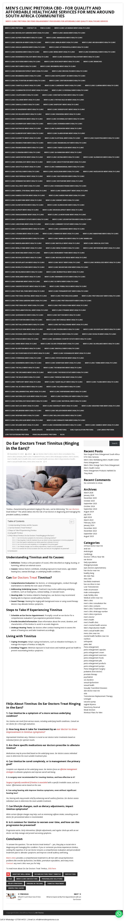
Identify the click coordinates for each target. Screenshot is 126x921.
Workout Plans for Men (93, 712)
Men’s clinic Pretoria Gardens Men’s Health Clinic (26, 301)
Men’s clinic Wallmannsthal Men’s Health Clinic (25, 392)
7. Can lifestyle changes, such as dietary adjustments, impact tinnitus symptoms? (39, 546)
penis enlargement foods (94, 658)
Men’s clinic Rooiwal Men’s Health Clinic (22, 334)
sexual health (89, 685)
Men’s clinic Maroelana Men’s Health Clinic (23, 243)
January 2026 (89, 495)
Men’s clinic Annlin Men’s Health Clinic (61, 42)
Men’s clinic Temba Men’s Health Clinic (101, 363)
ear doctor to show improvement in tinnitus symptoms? (41, 730)
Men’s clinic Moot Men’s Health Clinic (64, 262)
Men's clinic (48, 454)
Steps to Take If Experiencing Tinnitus (23, 530)
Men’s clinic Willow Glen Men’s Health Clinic (24, 420)
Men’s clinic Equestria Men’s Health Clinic (102, 138)
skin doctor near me (92, 690)
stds (85, 693)
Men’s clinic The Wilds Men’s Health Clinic (22, 377)
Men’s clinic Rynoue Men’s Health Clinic (22, 339)
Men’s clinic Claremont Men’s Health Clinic (63, 85)
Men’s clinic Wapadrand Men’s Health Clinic (68, 392)
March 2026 (88, 492)
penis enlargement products (95, 663)
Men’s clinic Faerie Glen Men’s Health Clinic (65, 148)
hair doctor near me (92, 570)
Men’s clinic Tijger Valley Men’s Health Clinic (64, 382)
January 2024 (89, 525)
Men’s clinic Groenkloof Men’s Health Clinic (24, 162)
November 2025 (90, 498)
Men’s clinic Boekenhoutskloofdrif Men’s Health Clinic (76, 57)
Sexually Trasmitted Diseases (95, 688)
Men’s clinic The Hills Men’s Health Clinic (22, 368)
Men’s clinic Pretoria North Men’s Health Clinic (71, 301)
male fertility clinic (91, 595)
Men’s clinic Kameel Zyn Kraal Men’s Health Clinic (26, 191)
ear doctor (40, 454)
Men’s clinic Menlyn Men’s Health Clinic (62, 248)
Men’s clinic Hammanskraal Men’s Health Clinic (64, 167)
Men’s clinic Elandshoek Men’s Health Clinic (63, 128)
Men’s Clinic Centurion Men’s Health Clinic (67, 81)
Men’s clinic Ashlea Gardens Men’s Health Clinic (25, 47)
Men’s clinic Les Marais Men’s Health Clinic (72, 28)
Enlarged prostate (91, 565)
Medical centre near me (93, 598)
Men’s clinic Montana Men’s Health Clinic (22, 253)
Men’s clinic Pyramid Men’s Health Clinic (69, 310)
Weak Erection (89, 710)
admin (29, 454)
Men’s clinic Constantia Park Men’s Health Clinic (63, 95)
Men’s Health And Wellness (16, 430)
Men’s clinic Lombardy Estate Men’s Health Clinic (65, 224)
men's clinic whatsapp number (56, 456)
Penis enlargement (91, 647)
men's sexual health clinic (16, 461)
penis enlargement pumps (94, 666)
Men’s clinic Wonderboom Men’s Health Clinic (62, 425)
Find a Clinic (45, 28)
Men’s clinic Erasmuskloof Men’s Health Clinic (67, 143)
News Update (37, 430)
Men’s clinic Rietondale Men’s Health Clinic (64, 320)
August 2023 (89, 536)
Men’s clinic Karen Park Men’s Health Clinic (67, 195)
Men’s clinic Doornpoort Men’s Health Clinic (24, 124)
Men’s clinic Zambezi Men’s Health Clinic (102, 425)
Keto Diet (87, 578)
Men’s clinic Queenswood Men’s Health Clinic (24, 315)
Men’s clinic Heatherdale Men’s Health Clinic (24, 176)
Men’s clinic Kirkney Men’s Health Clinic (62, 200)
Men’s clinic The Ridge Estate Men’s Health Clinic (68, 372)
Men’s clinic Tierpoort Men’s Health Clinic (23, 382)
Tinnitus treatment (55, 883)
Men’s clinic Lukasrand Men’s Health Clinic (67, 229)
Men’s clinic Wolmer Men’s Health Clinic (22, 425)
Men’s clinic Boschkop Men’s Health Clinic (62, 62)
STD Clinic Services (91, 457)
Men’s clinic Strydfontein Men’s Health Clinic (64, 358)
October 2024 (89, 506)
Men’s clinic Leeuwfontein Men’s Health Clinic (71, 219)
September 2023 (90, 533)
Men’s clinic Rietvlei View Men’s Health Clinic (24, 329)
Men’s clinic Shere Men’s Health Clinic (21, 344)
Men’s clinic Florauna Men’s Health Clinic (22, 152)
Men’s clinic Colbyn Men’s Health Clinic (21, 95)
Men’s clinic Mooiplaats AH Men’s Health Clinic (25, 262)
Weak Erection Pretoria (56, 430)
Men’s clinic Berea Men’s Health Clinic (59, 52)
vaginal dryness (90, 704)
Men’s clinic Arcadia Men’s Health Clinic (99, 42)
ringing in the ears (35, 883)
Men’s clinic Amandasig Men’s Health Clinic (64, 38)
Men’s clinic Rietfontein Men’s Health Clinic (23, 320)
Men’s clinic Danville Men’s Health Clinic (22, 104)
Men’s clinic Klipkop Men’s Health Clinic (22, 210)
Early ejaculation (90, 562)
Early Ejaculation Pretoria (81, 430)
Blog (62, 434)
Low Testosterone (91, 587)
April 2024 (88, 517)
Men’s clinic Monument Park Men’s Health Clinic (64, 253)
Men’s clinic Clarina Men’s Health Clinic (102, 85)
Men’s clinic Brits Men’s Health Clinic (21, 66)
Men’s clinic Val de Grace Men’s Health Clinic (24, 387)
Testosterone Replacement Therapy (98, 696)
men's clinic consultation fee (64, 454)
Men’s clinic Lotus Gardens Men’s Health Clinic (25, 229)
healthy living (89, 573)
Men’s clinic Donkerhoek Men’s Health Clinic (24, 119)
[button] (119, 914)
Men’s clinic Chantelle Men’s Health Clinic (23, 85)
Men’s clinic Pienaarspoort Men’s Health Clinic (68, 291)
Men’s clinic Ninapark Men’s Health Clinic (22, 281)
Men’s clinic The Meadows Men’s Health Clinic (63, 368)
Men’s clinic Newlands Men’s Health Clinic (23, 277)
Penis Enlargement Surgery (94, 669)
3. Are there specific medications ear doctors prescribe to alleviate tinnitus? (37, 542)
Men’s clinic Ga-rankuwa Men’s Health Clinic (63, 152)
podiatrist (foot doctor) (93, 671)
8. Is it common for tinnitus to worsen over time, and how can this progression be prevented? (42, 548)
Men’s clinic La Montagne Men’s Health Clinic (67, 215)
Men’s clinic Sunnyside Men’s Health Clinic (63, 363)
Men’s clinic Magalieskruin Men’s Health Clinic (24, 238)
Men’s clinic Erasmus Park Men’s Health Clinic (24, 143)
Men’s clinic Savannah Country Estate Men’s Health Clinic (67, 339)
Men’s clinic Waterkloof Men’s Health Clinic (69, 396)
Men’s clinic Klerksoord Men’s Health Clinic (65, 205)
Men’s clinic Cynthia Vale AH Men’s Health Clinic (64, 100)
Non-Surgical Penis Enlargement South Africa (102, 454)
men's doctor (73, 456)
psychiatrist (88, 677)
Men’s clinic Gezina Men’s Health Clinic (63, 157)
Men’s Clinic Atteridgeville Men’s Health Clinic (69, 47)
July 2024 (87, 514)
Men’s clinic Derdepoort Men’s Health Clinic (66, 109)
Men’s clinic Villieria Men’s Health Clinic (63, 387)
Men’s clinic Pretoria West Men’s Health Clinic (24, 305)
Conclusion (13, 551)
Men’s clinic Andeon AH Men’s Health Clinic (23, 42)
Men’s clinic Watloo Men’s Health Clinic (22, 406)
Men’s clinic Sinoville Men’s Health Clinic (61, 348)
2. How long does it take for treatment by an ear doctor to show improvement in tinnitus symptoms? (44, 540)
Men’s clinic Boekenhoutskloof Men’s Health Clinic (27, 57)
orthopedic (88, 641)
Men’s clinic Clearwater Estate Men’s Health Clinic (26, 90)
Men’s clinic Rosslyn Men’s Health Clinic (99, 334)
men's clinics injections (93, 614)
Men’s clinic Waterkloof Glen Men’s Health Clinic (26, 396)
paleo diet (88, 644)
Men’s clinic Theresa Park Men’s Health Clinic (63, 377)
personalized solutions (52, 879)
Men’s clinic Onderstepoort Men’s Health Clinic (25, 286)
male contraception (91, 592)
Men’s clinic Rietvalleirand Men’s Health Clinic (68, 325)
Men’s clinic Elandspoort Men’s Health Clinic (24, 133)
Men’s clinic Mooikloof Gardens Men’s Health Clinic (27, 33)
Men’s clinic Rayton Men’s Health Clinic (64, 315)
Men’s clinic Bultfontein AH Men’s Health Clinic (25, 81)
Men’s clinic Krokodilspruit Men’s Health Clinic (63, 210)
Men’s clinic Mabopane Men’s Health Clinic (101, 234)
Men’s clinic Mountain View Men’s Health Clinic (68, 267)
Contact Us (31, 28)
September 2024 (90, 509)
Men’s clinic (11, 858)
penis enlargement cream (94, 652)
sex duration (89, 680)
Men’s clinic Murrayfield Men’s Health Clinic (65, 272)
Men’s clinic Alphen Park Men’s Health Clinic (24, 38)
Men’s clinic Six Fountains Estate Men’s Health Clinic (27, 353)
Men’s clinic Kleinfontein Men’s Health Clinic (24, 205)
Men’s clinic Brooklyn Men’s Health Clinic (70, 71)
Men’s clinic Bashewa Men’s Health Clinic (22, 52)
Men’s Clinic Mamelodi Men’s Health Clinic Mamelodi (70, 238)
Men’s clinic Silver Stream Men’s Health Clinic (60, 344)
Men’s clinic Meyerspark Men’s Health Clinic (101, 248)
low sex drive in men (92, 584)
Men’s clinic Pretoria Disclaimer (64, 296)
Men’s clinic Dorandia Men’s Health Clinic (64, 124)
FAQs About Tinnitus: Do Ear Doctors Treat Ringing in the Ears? (31, 536)
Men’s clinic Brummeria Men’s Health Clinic (23, 76)
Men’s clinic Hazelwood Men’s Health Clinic (101, 171)
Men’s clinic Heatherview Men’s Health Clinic (65, 176)
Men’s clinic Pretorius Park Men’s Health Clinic (68, 305)
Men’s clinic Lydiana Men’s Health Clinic (22, 234)
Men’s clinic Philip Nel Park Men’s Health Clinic (25, 291)
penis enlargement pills (93, 660)
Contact (10, 863)
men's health (12, 459)
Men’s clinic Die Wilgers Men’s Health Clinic (23, 114)
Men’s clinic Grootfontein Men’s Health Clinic (66, 162)
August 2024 (89, 511)
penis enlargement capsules (95, 649)
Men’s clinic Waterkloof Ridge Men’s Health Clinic (26, 401)
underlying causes (16, 888)
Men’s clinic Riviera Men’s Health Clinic (63, 329)
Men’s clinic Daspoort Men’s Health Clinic (61, 104)
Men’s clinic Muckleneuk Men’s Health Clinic (24, 272)
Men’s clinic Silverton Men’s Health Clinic (23, 348)
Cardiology (88, 554)
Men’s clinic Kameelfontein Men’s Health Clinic (25, 195)
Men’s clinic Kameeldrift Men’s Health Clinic (69, 191)
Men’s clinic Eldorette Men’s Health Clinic (23, 138)
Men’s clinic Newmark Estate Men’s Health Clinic (65, 277)
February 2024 (89, 522)
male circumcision (91, 589)
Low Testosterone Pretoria (17, 434)
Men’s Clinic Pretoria (14, 28)
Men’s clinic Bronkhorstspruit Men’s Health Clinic (26, 71)
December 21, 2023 (17, 454)
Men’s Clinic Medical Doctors (96, 243)
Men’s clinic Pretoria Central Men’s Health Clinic (26, 296)
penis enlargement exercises (95, 655)
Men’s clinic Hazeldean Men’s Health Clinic (61, 171)
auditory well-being (21, 874)
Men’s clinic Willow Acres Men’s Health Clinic (62, 415)
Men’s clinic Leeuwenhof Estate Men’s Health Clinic (27, 219)
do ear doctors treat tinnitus (48, 874)
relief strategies (15, 883)
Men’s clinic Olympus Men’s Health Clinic (61, 281)
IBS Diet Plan (89, 576)
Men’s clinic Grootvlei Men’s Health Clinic (23, 167)
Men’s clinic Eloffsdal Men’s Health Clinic (62, 138)
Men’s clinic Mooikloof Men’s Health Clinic (23, 258)
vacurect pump (90, 701)
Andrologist (88, 551)
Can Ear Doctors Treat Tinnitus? (20, 528)
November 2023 (90, 531)
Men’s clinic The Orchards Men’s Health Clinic (24, 372)
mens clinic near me (34, 461)
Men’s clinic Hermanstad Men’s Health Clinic (24, 181)
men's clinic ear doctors (26, 879)
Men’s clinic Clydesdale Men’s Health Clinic (70, 90)
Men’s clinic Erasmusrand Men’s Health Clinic (24, 148)
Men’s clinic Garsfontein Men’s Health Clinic (24, 157)
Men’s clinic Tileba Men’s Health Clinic (102, 382)
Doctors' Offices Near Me (94, 557)
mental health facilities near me (96, 636)
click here (52, 868)
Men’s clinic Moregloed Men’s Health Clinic (102, 262)
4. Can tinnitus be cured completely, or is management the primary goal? (37, 544)
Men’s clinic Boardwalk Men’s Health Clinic (97, 52)
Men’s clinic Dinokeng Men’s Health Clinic (63, 114)
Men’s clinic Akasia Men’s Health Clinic (69, 33)
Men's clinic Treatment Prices (34, 456)
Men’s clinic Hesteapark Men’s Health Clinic (64, 181)
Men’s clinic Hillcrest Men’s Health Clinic (22, 186)
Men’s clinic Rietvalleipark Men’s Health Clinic (24, 325)
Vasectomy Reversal (92, 707)
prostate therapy (90, 674)
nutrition (87, 639)
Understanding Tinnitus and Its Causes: (23, 525)
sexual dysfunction (91, 682)
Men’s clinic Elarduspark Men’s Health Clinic (66, 133)
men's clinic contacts (15, 456)
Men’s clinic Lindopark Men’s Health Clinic (23, 224)
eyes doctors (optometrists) (95, 568)
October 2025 (89, 501)
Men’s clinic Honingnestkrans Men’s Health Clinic (65, 186)
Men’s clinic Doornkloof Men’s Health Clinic (66, 119)
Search (114, 443)
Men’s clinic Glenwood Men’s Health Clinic (101, 157)
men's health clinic (25, 459)
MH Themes (39, 913)
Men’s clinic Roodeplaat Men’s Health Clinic (102, 329)
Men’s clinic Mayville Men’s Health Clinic (62, 243)
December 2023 (90, 528)
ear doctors (74, 509)
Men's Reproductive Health (65, 459)
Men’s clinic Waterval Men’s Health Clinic (69, 401)
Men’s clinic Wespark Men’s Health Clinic (22, 415)
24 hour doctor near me (93, 546)
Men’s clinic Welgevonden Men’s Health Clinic (64, 411)
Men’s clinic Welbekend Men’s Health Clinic (23, 411)
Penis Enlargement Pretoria (45, 434)
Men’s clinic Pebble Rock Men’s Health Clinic (68, 286)
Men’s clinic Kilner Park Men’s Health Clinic (23, 200)
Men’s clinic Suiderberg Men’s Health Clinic (23, 363)
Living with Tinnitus (16, 533)
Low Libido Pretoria (105, 430)
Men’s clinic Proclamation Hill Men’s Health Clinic (26, 310)
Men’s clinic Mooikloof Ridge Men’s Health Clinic (66, 258)
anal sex (87, 548)
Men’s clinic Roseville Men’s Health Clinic (60, 334)
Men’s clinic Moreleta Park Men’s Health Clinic (25, 267)
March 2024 (88, 520)
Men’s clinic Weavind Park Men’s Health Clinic (101, 406)
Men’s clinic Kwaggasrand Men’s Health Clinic (24, 215)
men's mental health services (43, 459)
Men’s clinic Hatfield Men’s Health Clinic (22, 171)
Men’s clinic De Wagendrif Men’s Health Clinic (24, 109)
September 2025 (90, 503)
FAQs (10, 879)
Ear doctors (70, 874)
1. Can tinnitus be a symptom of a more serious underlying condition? (36, 538)
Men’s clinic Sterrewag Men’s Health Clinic (23, 358)
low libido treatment (92, 581)
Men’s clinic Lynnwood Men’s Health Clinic (61, 234)
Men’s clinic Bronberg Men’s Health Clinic (58, 66)
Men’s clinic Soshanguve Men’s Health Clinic (72, 353)
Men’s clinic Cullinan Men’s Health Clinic (22, 100)
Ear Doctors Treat (25, 577)
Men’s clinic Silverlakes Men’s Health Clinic (101, 344)
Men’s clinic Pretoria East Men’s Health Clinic (101, 296)
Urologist (87, 699)
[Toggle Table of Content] (70, 522)
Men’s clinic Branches (92, 62)
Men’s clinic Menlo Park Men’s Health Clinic (23, 248)
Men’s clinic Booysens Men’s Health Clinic (22, 62)
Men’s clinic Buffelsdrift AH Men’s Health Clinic (65, 76)
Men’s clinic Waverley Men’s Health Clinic (60, 406)
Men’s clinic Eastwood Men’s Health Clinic (23, 128)
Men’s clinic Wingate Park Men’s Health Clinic (66, 420)
